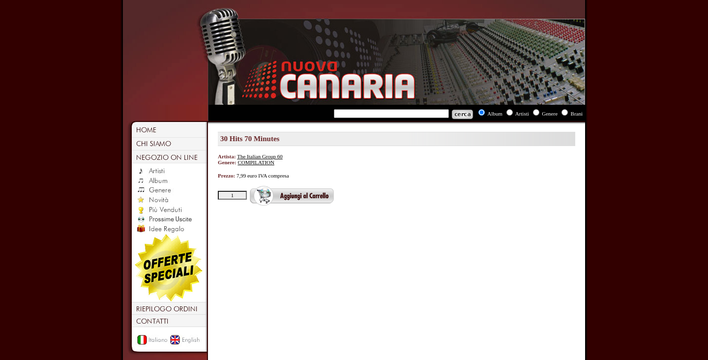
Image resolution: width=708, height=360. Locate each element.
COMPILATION (255, 162)
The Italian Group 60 (260, 156)
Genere (550, 114)
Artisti (522, 114)
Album (494, 114)
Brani (577, 114)
